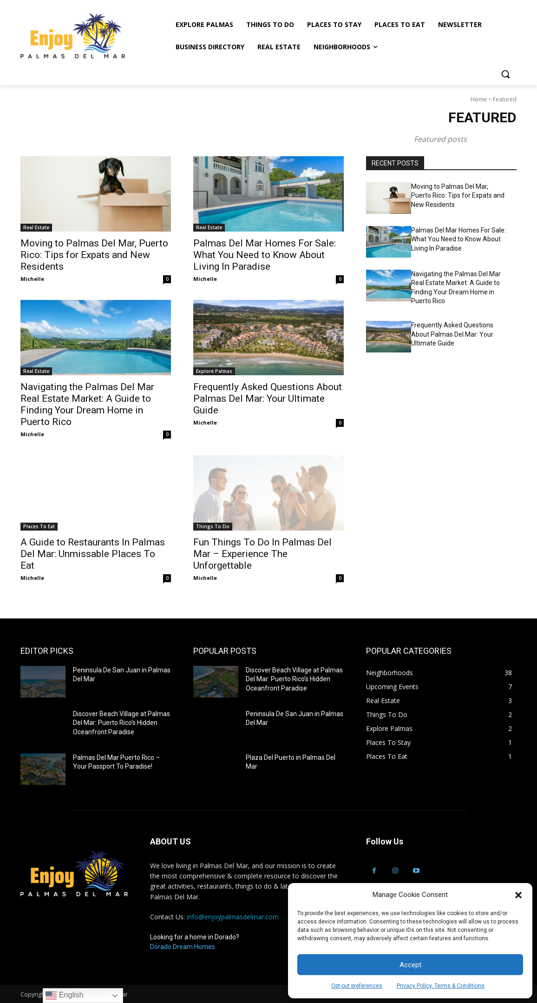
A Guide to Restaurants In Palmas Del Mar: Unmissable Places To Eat (92, 554)
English (64, 995)
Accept (410, 965)
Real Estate (36, 227)
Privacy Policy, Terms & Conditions (441, 986)
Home (479, 99)
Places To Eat (39, 526)
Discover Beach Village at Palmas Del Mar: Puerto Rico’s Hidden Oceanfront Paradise (121, 723)
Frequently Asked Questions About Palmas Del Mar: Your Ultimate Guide (267, 398)
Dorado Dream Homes (182, 946)
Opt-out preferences (356, 986)
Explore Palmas (214, 371)
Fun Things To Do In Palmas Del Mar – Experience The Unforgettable (262, 554)
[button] (518, 895)
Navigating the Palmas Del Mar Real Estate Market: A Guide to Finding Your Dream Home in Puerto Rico (87, 404)
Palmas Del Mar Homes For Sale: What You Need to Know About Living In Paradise (264, 255)
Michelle (32, 278)
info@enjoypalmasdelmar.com (233, 916)
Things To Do (212, 526)
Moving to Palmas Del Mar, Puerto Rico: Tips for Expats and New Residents (94, 255)
